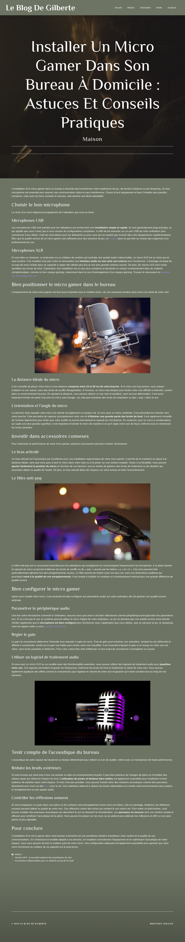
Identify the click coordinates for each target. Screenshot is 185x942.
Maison (130, 7)
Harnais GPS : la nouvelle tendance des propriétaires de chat (43, 857)
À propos (172, 7)
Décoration (145, 7)
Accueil (118, 7)
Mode (159, 7)
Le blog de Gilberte (40, 7)
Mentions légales (161, 924)
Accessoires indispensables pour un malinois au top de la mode (44, 861)
